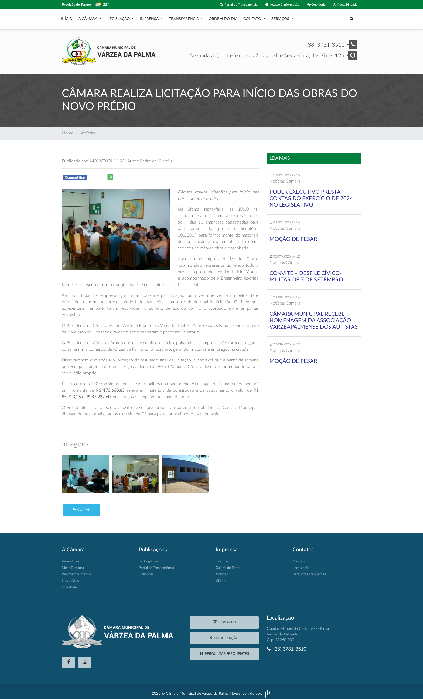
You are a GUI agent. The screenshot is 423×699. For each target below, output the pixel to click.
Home (67, 130)
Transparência (184, 17)
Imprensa (150, 17)
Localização (300, 565)
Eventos (222, 559)
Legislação (119, 17)
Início (66, 17)
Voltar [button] (81, 507)
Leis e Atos (70, 578)
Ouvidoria (313, 4)
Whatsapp (132, 175)
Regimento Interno (76, 571)
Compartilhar (75, 175)
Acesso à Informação (277, 4)
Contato (252, 17)
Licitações (146, 571)
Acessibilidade (344, 4)
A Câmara (88, 17)
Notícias (87, 130)
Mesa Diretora (73, 565)
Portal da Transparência (231, 4)
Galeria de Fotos (228, 565)
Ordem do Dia (223, 17)
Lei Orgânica (148, 559)
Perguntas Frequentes (309, 571)
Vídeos (221, 578)
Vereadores (70, 559)
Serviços (280, 17)
